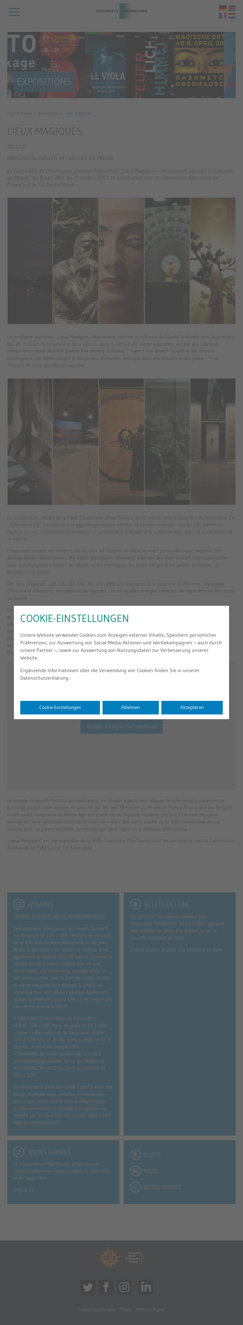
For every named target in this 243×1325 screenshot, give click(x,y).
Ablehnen (130, 707)
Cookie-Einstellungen (60, 707)
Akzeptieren (192, 707)
